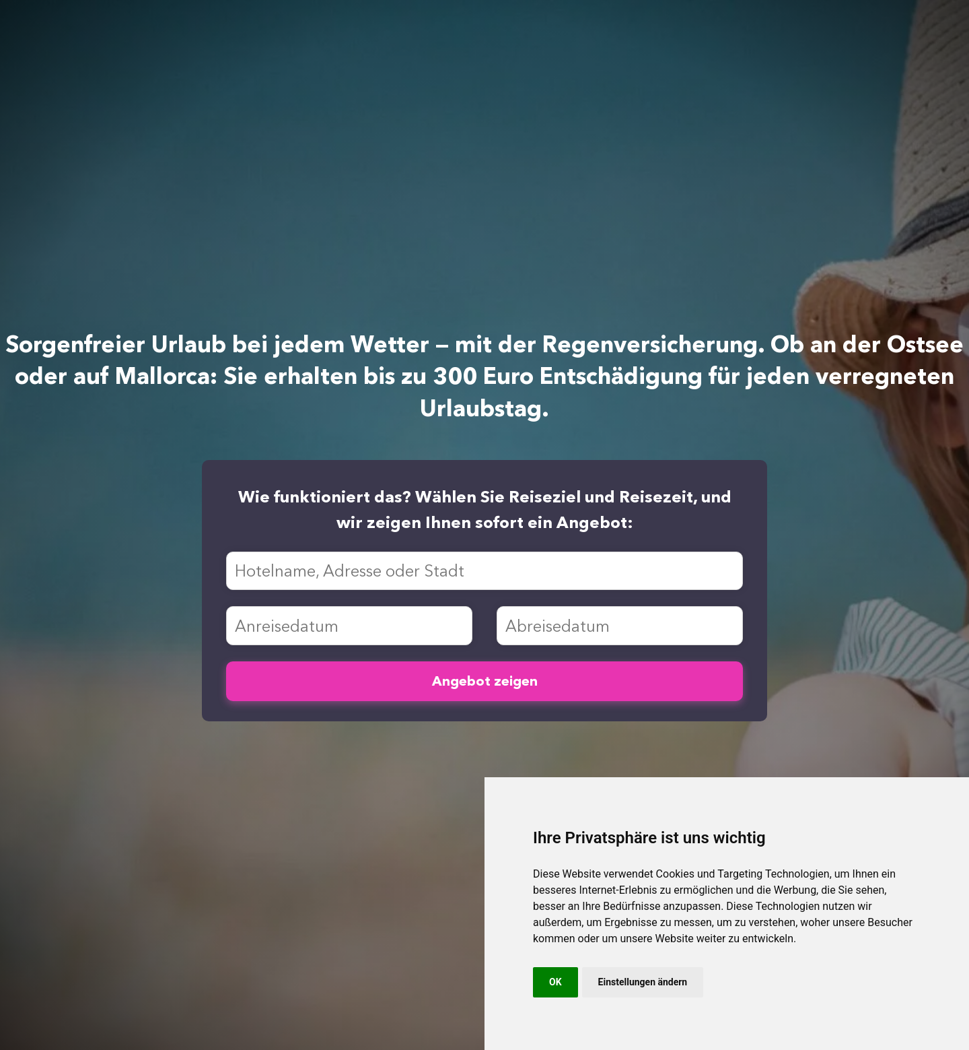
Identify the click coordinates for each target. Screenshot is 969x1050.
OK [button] (555, 982)
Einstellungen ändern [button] (643, 982)
